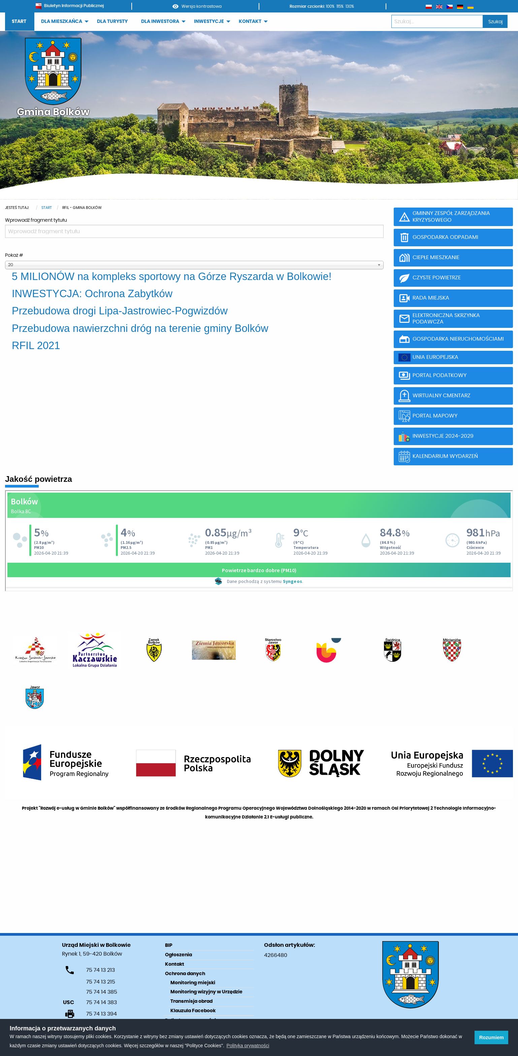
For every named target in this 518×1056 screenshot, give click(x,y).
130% (350, 6)
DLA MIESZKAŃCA (61, 21)
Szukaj (495, 21)
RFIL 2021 (36, 345)
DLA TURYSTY (112, 21)
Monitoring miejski (192, 983)
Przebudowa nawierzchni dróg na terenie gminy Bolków (140, 328)
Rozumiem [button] (491, 1037)
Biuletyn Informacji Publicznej (70, 6)
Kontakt (174, 964)
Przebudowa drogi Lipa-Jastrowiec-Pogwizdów (120, 311)
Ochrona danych (185, 973)
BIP (168, 945)
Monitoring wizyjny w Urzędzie (206, 992)
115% (340, 6)
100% (330, 6)
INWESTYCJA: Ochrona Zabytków (92, 294)
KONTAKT (250, 21)
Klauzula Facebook (193, 1010)
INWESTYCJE (209, 21)
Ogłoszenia (178, 955)
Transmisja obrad (191, 1001)
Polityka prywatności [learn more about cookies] (248, 1045)
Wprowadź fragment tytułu (36, 220)
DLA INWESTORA (160, 21)
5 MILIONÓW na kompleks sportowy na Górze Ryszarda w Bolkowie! (171, 276)
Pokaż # (14, 255)
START (19, 21)
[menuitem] (19, 21)
